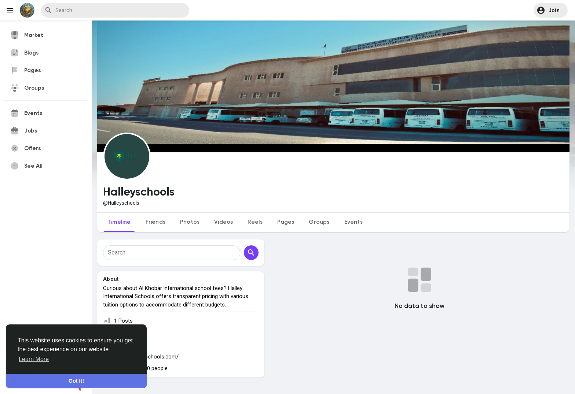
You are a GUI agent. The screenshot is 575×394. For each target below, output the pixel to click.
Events (353, 222)
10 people (156, 368)
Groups (319, 222)
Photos (189, 222)
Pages (285, 222)
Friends (155, 222)
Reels (255, 222)
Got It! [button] (76, 381)
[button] (551, 10)
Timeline (119, 222)
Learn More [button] (34, 359)
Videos (223, 222)
